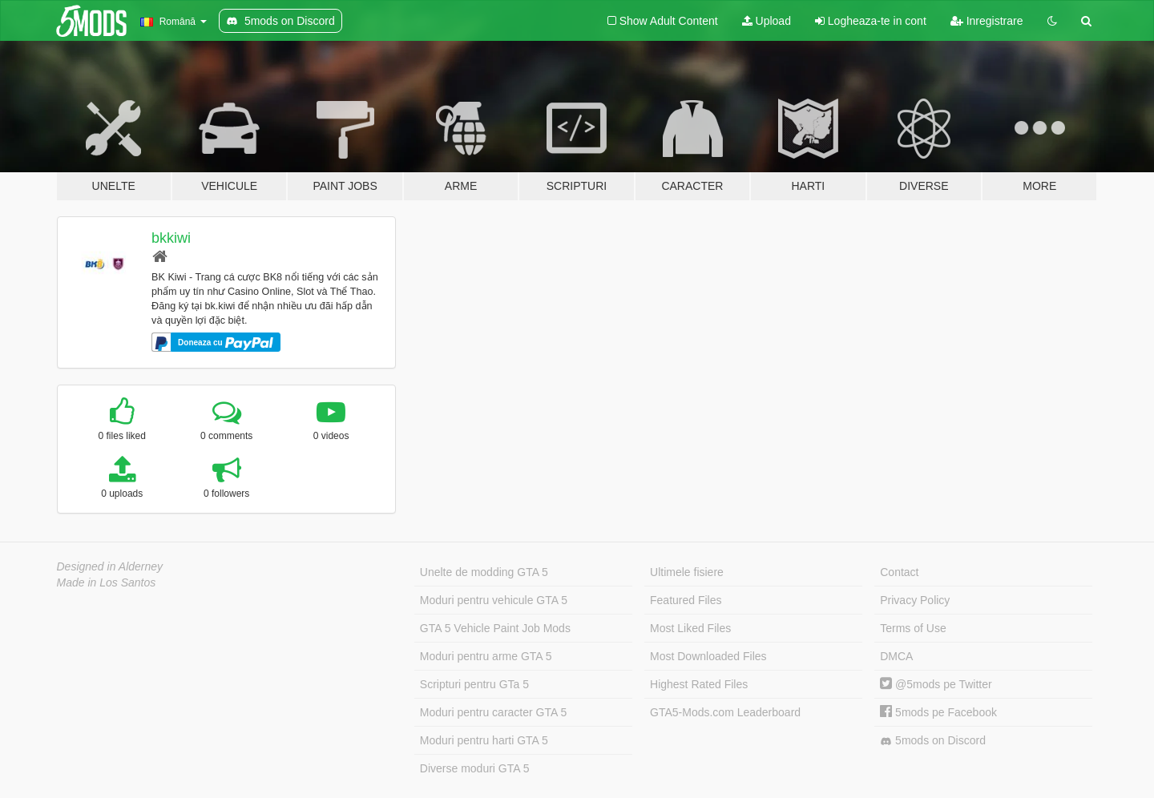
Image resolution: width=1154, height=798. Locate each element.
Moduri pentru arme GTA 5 (486, 656)
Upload (766, 20)
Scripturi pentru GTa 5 (474, 684)
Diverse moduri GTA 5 (475, 768)
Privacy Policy (915, 600)
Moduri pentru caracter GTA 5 (493, 712)
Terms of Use (913, 628)
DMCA (896, 656)
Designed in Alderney (110, 566)
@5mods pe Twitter (935, 684)
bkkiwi (171, 238)
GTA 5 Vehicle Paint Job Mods (495, 628)
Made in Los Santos (106, 582)
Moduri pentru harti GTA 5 (484, 740)
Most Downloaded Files (708, 656)
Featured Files (685, 600)
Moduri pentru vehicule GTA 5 (493, 600)
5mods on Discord (933, 741)
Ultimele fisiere (687, 572)
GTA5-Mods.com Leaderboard (725, 712)
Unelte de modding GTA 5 (484, 572)
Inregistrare (986, 20)
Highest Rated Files (699, 684)
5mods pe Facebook (938, 712)
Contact (899, 572)
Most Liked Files (690, 628)
